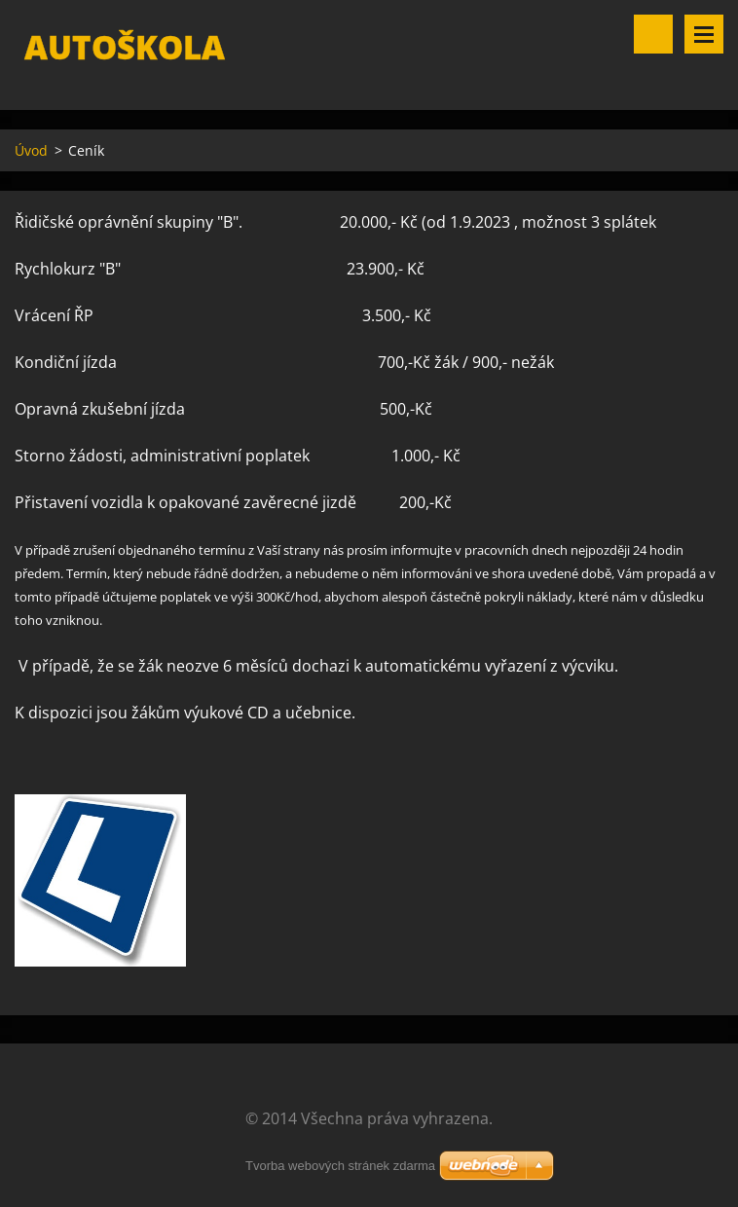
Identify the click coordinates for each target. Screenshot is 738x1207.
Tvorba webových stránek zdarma (340, 1165)
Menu (703, 34)
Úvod (31, 150)
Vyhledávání (653, 34)
